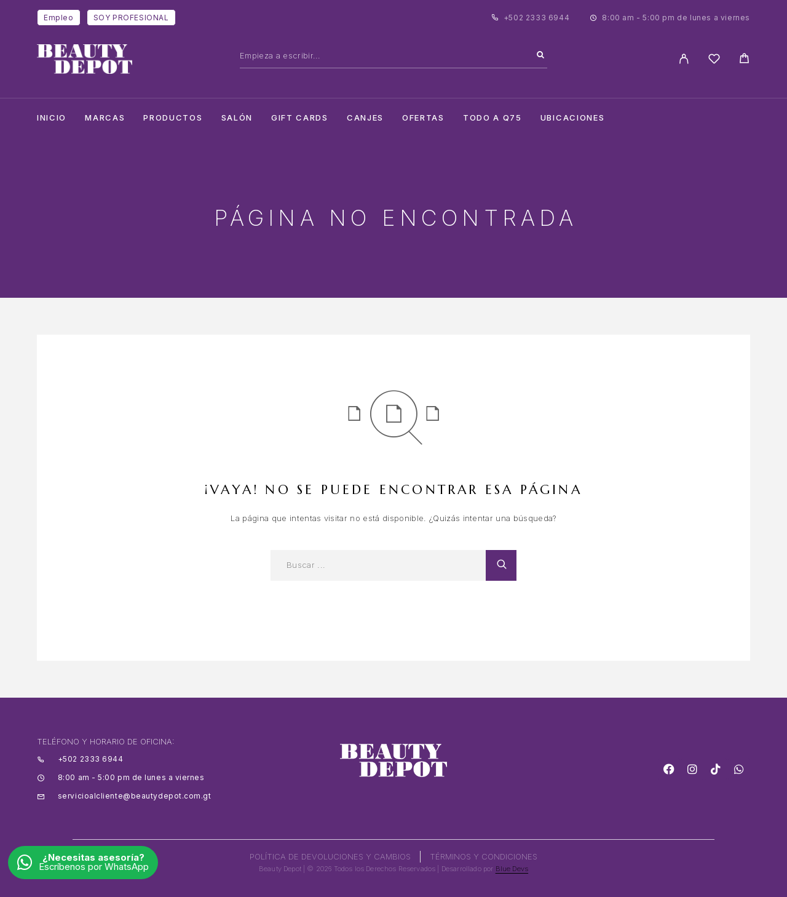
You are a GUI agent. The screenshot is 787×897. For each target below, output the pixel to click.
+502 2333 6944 (536, 17)
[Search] (540, 55)
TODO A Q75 (492, 117)
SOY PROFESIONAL (131, 17)
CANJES (365, 117)
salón (237, 117)
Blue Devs (512, 868)
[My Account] (684, 59)
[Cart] (744, 60)
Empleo (59, 17)
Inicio (51, 117)
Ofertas (423, 117)
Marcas (105, 117)
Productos (172, 117)
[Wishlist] (714, 60)
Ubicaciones (572, 117)
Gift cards (299, 117)
